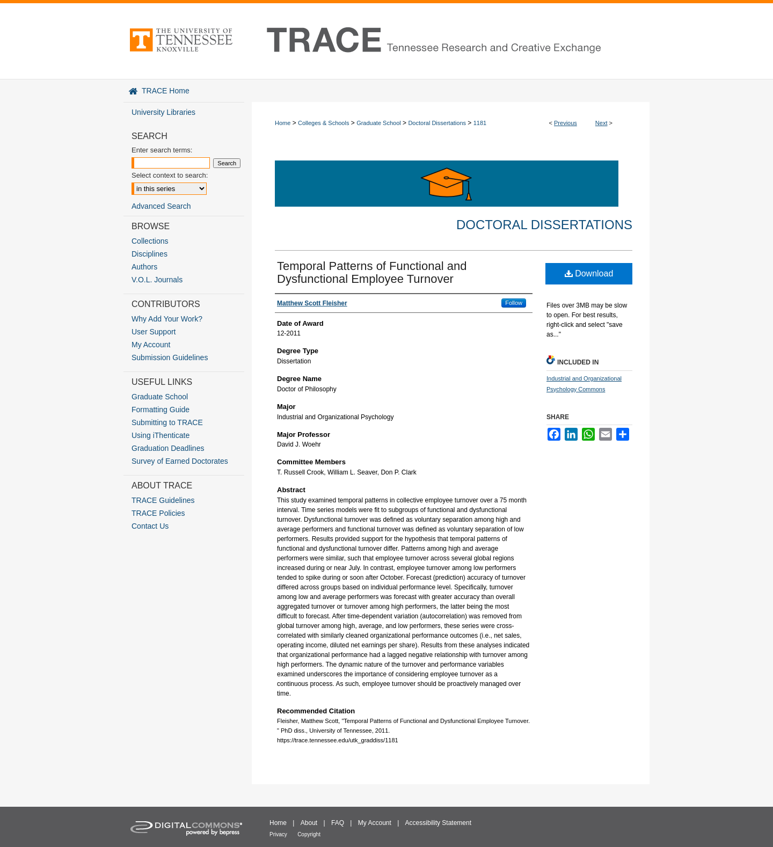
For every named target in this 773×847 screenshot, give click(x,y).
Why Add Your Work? (167, 319)
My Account (151, 344)
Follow (513, 303)
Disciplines (149, 254)
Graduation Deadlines (168, 448)
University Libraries (163, 112)
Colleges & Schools (323, 123)
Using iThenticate (160, 435)
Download (589, 273)
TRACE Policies (158, 513)
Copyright (308, 834)
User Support (154, 331)
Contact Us (150, 526)
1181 (479, 123)
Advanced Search (161, 206)
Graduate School (378, 123)
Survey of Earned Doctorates (180, 461)
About (309, 823)
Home (282, 123)
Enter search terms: (162, 150)
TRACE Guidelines (163, 500)
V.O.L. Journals (157, 279)
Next (601, 123)
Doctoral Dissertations (437, 123)
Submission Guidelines (170, 357)
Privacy (278, 834)
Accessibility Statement (438, 823)
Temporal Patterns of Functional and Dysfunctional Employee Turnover (371, 272)
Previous (565, 123)
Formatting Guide (160, 409)
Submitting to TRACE (167, 422)
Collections (150, 241)
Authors (144, 266)
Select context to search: (170, 175)
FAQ (337, 823)
